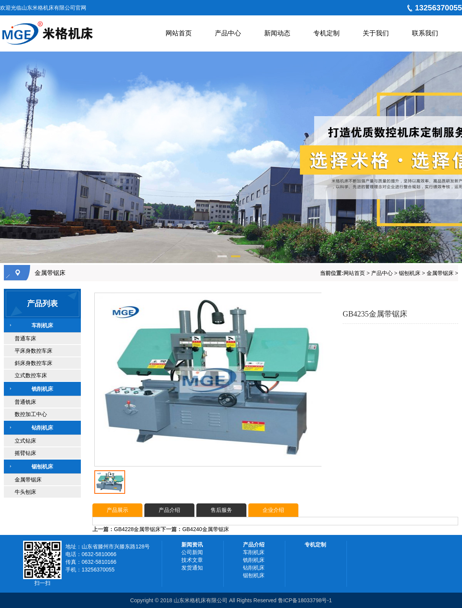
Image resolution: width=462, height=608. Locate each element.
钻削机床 (253, 568)
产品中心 (382, 273)
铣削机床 (253, 560)
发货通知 (192, 568)
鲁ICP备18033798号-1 (305, 600)
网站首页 (354, 273)
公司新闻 (192, 552)
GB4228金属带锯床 (137, 529)
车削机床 (253, 552)
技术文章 (192, 560)
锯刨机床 (409, 273)
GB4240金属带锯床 (205, 529)
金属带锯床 (50, 273)
